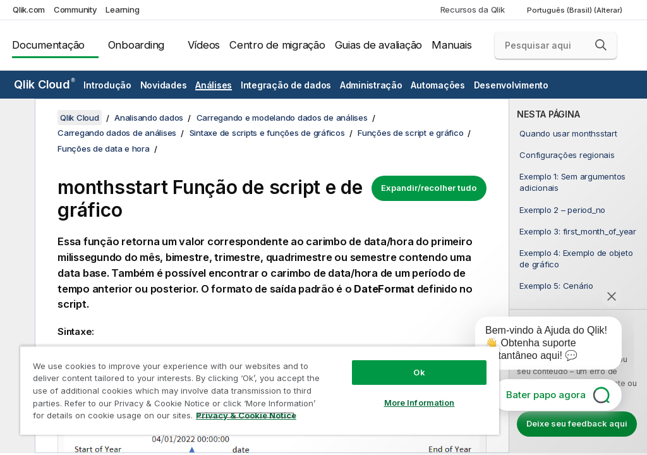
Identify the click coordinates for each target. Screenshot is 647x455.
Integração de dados (286, 85)
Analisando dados (148, 117)
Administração (371, 85)
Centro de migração (277, 45)
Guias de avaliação (379, 45)
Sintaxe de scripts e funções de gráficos (267, 133)
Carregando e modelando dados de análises (282, 117)
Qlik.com (29, 9)
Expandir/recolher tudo (429, 188)
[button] (600, 45)
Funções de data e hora (103, 148)
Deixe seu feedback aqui (576, 423)
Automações (438, 85)
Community (75, 9)
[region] (259, 390)
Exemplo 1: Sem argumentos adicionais (572, 182)
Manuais (451, 45)
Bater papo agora (546, 395)
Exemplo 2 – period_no (562, 210)
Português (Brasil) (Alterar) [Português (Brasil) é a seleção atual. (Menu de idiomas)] (575, 10)
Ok (419, 372)
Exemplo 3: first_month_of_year (577, 231)
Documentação (48, 45)
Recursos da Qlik (472, 9)
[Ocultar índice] (15, 118)
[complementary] (578, 276)
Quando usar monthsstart (568, 133)
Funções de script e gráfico (410, 133)
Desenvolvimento (511, 85)
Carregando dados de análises (116, 133)
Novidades (163, 85)
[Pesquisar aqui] (556, 45)
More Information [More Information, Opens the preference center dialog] (419, 402)
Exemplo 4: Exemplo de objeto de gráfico (575, 258)
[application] (539, 346)
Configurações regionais (566, 155)
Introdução (107, 85)
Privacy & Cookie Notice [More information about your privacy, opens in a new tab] (246, 415)
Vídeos (204, 45)
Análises (213, 85)
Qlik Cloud (44, 84)
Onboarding (136, 45)
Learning (122, 9)
